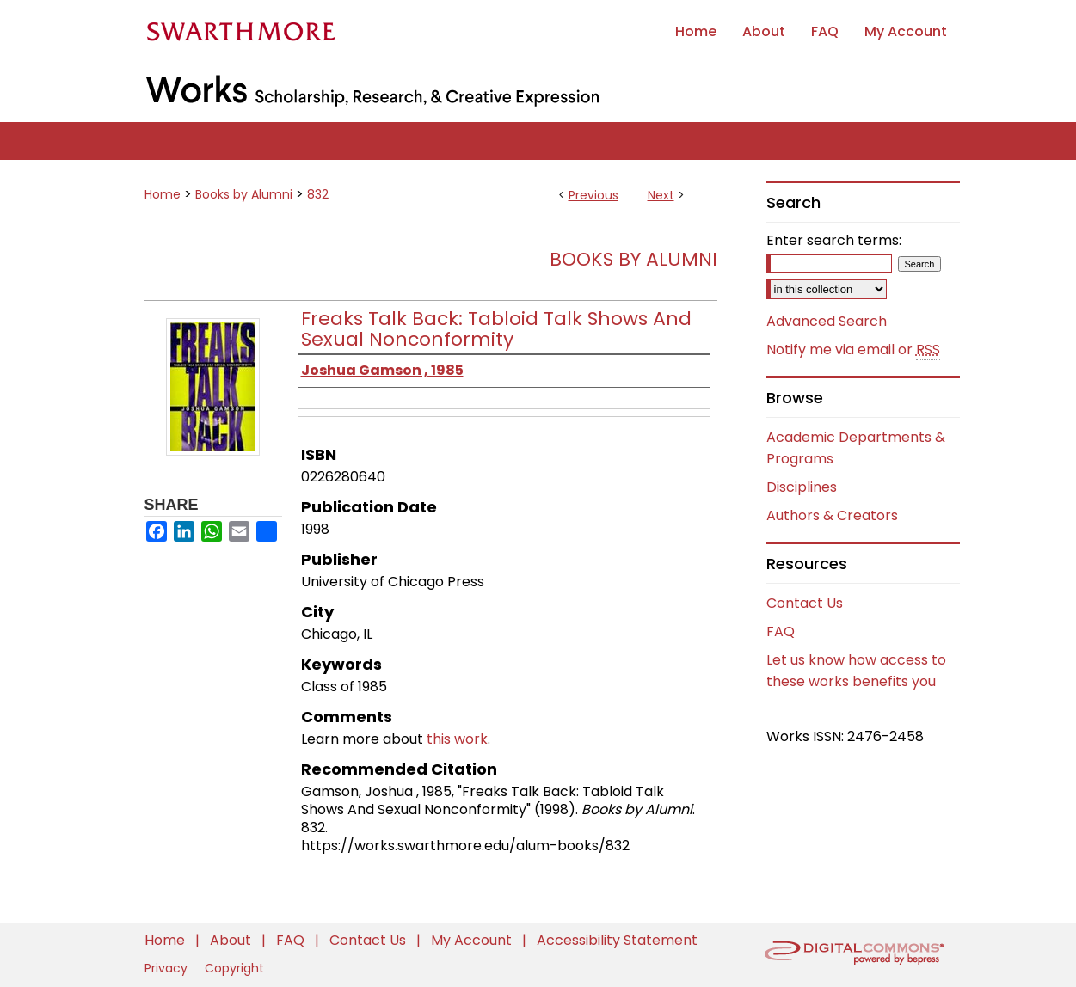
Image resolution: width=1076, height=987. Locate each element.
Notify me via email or (853, 350)
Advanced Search (826, 321)
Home (162, 194)
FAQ (780, 631)
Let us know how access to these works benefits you (856, 670)
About (232, 940)
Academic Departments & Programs (855, 448)
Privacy (167, 968)
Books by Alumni (243, 194)
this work (457, 739)
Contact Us (804, 603)
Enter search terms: (833, 240)
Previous (593, 195)
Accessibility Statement (617, 940)
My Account (473, 940)
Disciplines (801, 487)
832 (318, 194)
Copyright (234, 968)
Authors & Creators (832, 515)
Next (661, 195)
